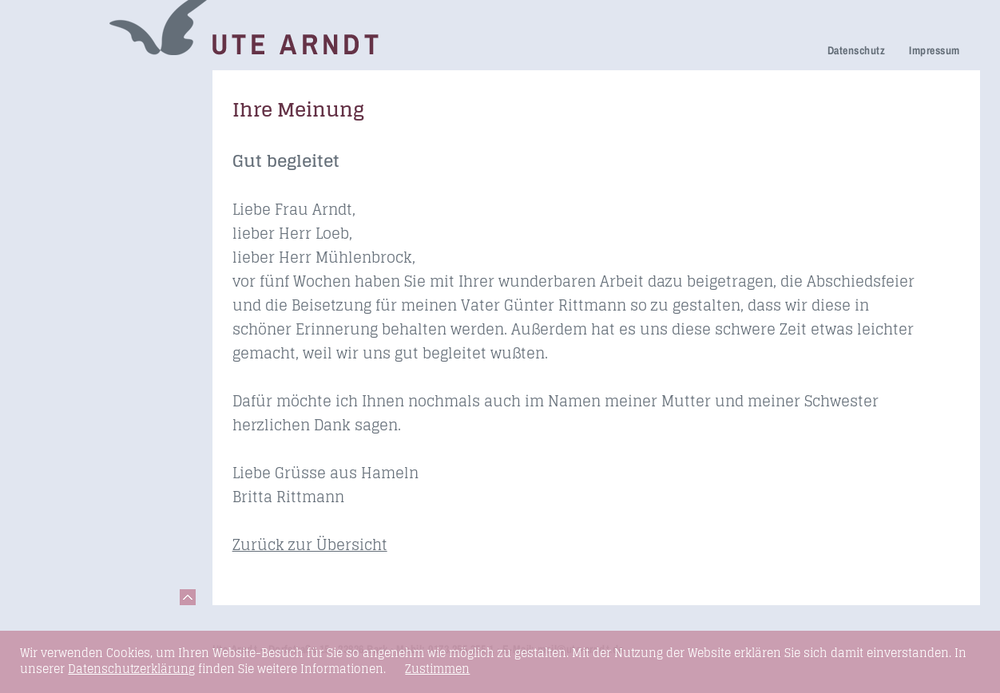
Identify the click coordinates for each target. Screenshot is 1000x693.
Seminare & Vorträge (94, 313)
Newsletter (64, 245)
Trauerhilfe (64, 131)
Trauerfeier (65, 154)
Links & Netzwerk (84, 358)
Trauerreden (68, 87)
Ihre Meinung (71, 200)
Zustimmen (437, 669)
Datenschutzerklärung (131, 669)
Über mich (63, 222)
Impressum (934, 50)
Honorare (60, 267)
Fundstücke (67, 336)
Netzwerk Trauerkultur (98, 109)
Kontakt (55, 380)
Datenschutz (856, 50)
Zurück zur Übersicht (309, 544)
